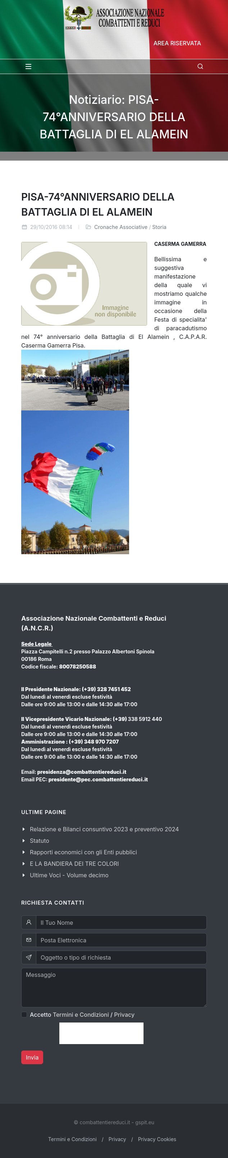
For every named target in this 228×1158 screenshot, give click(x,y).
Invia (32, 1057)
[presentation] (101, 1033)
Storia (159, 227)
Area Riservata (177, 43)
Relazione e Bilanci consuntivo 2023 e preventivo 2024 (104, 829)
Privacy (124, 1014)
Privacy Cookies (157, 1139)
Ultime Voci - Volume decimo (69, 875)
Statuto (39, 840)
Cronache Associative (120, 227)
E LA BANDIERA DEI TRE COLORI (74, 863)
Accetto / (82, 1014)
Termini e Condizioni (81, 1014)
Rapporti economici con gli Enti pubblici (83, 852)
